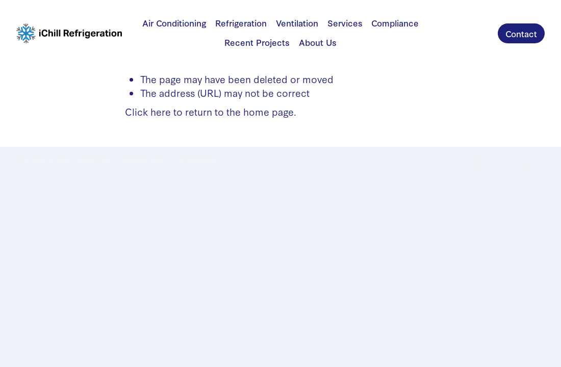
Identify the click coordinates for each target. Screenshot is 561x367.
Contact (521, 33)
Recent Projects (257, 42)
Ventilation (297, 23)
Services (345, 23)
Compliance (395, 23)
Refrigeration (241, 23)
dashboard (93, 160)
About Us (318, 42)
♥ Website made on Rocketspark (166, 160)
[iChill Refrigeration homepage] (69, 33)
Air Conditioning (174, 23)
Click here (148, 111)
